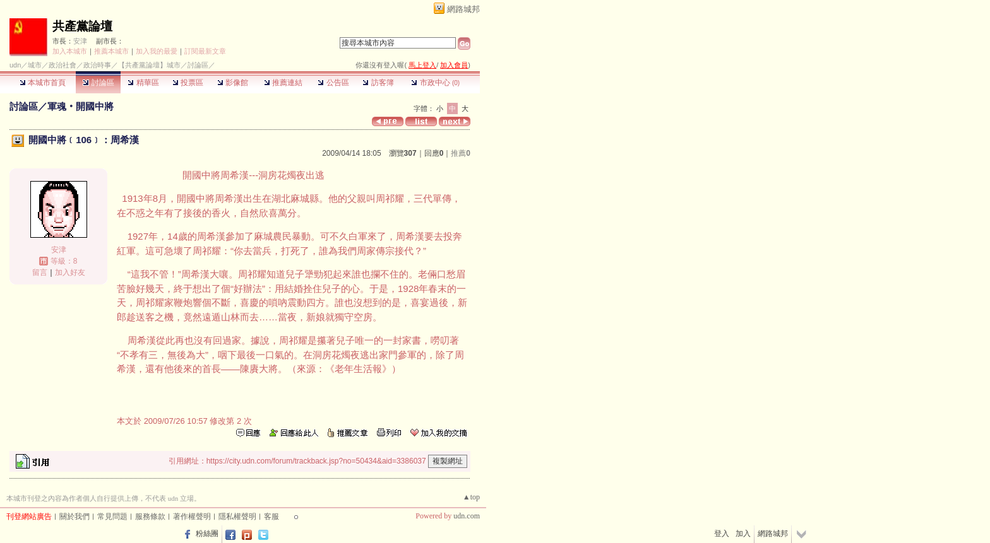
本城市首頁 (43, 82)
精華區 (143, 82)
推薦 (460, 153)
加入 (743, 533)
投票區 (187, 82)
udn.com (466, 515)
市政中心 (435, 82)
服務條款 (150, 516)
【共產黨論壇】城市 (149, 65)
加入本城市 (69, 51)
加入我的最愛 (156, 51)
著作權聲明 (192, 516)
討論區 (98, 82)
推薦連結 (283, 82)
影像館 (232, 82)
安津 (80, 41)
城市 (35, 65)
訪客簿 (377, 82)
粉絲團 (207, 533)
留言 (39, 272)
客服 (271, 516)
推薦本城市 (111, 51)
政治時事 (97, 65)
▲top (471, 497)
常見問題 (112, 516)
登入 (721, 533)
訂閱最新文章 (205, 51)
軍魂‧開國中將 (80, 106)
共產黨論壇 (82, 26)
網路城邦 (463, 9)
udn (15, 65)
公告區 (333, 82)
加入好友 (70, 272)
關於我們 (74, 516)
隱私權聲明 (237, 516)
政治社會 (62, 65)
